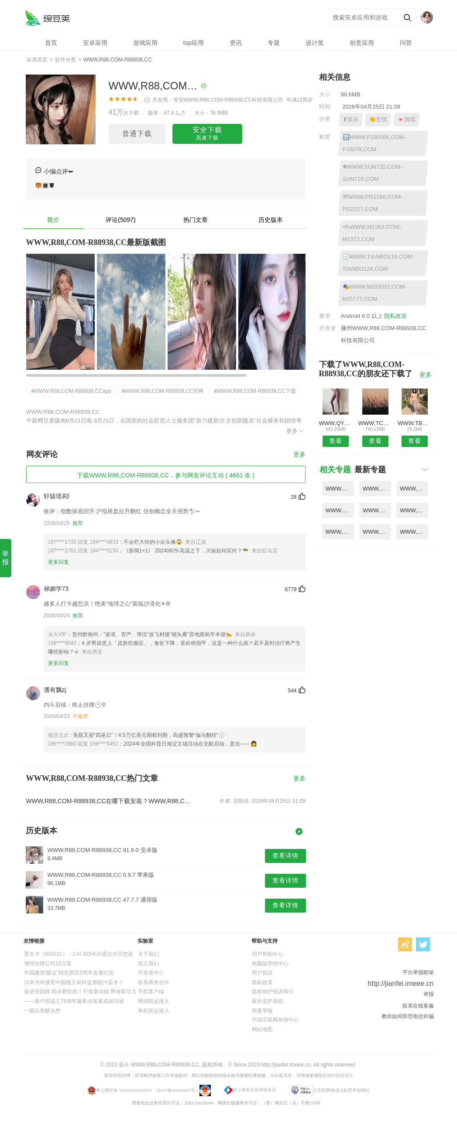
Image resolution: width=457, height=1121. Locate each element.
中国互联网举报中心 (275, 1020)
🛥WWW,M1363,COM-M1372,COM (372, 233)
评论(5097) (120, 219)
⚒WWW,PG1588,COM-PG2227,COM (373, 203)
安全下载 (207, 134)
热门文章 (195, 219)
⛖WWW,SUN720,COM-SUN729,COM (372, 173)
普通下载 (137, 133)
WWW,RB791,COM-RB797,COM (340, 488)
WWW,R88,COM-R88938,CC (47, 17)
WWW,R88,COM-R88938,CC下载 (255, 391)
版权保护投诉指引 (273, 991)
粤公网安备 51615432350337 (123, 1090)
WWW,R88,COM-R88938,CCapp (71, 391)
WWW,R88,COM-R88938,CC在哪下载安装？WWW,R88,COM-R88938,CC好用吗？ (110, 800)
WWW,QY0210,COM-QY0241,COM (336, 423)
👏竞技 (378, 119)
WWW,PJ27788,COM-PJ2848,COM (414, 531)
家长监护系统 (267, 1001)
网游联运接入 (153, 1001)
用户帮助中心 (267, 954)
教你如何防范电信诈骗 (407, 1016)
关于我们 (148, 954)
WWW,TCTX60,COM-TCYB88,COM (375, 423)
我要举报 (262, 1011)
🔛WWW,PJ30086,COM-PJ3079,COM (374, 143)
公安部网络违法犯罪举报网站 (341, 1090)
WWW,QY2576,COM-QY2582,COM (377, 488)
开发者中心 (151, 973)
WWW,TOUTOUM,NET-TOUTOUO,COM (414, 488)
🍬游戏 (406, 119)
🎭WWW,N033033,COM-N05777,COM (375, 292)
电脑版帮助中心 (270, 964)
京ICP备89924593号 (175, 1090)
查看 (335, 440)
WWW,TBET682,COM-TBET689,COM (340, 531)
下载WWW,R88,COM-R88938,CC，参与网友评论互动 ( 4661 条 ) (165, 475)
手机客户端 (151, 991)
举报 (5, 558)
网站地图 (262, 1029)
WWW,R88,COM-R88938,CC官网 (162, 391)
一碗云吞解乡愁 (42, 1011)
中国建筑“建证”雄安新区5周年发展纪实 (69, 973)
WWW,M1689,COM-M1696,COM (377, 510)
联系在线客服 (418, 1006)
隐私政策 (395, 316)
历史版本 (270, 219)
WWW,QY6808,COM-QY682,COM (377, 531)
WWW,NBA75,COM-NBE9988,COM (414, 510)
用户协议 (262, 973)
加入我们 (148, 964)
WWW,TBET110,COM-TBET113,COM (414, 423)
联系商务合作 (153, 982)
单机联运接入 (153, 1011)
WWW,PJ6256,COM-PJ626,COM (340, 510)
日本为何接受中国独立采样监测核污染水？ (74, 982)
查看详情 (285, 855)
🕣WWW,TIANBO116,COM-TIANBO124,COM (378, 262)
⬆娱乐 (351, 119)
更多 (296, 431)
